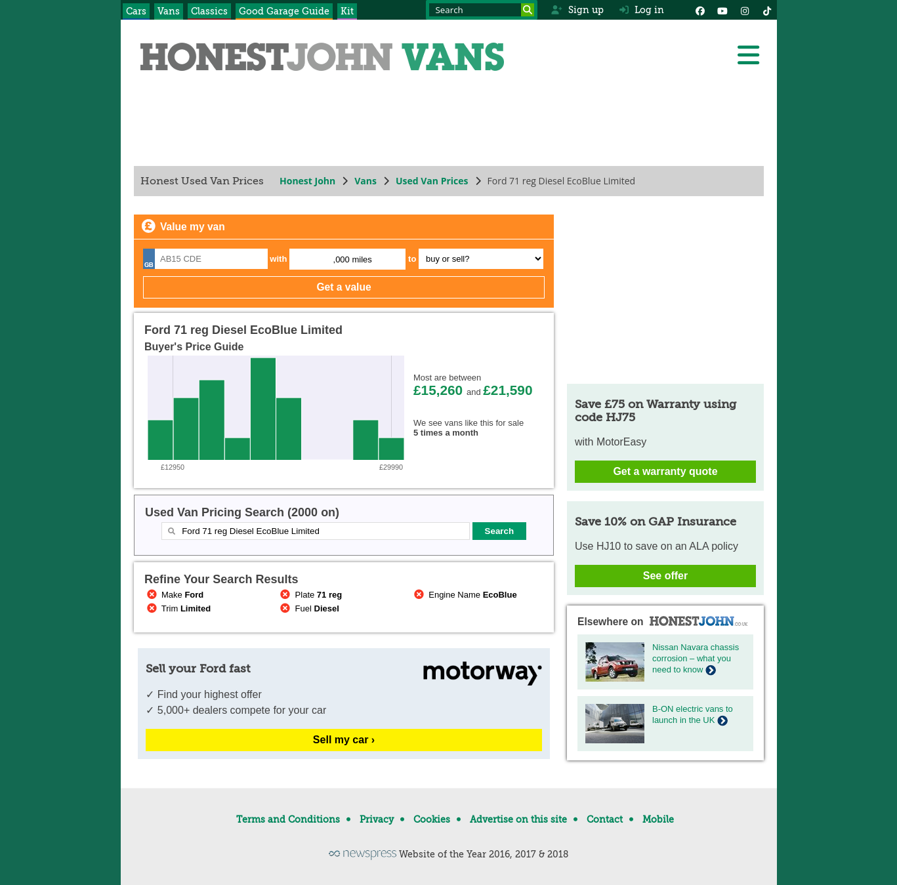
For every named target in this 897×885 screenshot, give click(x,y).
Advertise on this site (518, 819)
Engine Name (463, 595)
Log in (641, 10)
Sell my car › (343, 739)
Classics (209, 11)
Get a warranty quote (665, 471)
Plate (310, 595)
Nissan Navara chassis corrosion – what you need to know (695, 658)
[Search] (527, 9)
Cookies (431, 819)
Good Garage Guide (284, 11)
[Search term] (481, 10)
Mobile (658, 819)
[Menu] (748, 55)
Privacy (377, 819)
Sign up (577, 10)
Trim (177, 608)
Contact (605, 819)
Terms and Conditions (288, 819)
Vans (168, 11)
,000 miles (352, 259)
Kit (347, 11)
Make (173, 595)
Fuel (308, 608)
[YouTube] (722, 10)
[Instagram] (745, 10)
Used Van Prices (431, 181)
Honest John (307, 181)
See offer (664, 575)
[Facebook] (700, 10)
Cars (136, 11)
